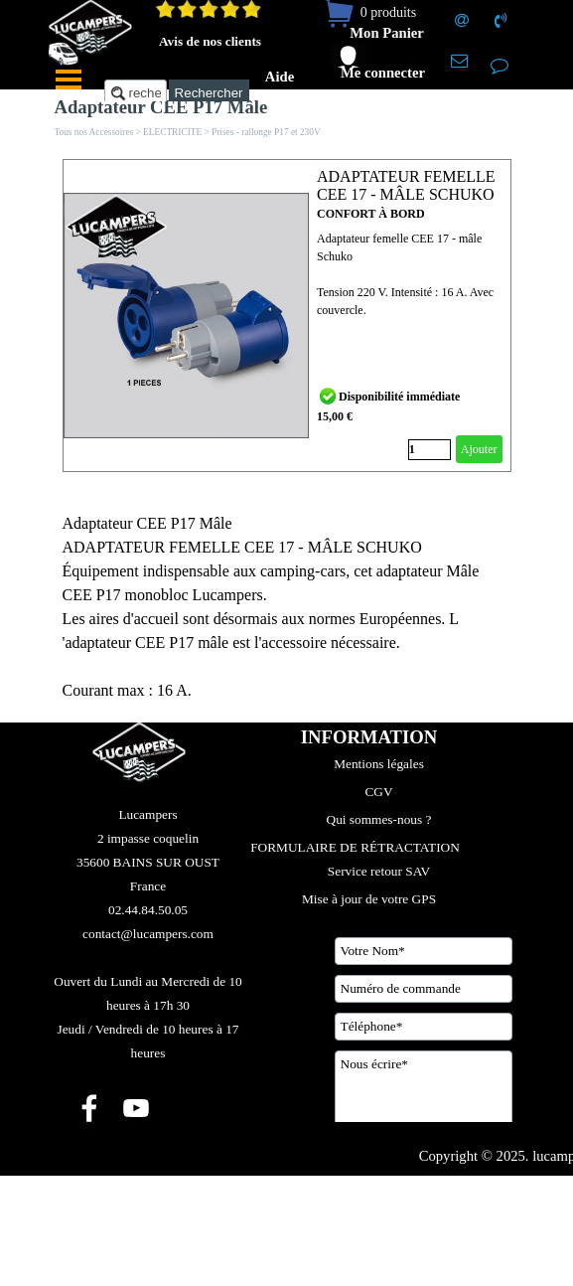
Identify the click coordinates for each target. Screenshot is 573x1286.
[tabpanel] (287, 607)
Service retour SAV (379, 871)
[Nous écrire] (423, 1100)
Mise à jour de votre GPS (369, 898)
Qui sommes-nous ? (379, 819)
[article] (287, 315)
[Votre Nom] (423, 951)
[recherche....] (135, 93)
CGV (378, 791)
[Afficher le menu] (68, 79)
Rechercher (209, 92)
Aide (279, 76)
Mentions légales (379, 763)
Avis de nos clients (210, 41)
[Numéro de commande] (423, 989)
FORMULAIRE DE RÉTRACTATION (355, 847)
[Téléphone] (423, 1027)
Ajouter (479, 449)
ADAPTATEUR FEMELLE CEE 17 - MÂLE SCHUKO (406, 185)
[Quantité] (429, 449)
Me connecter (383, 72)
